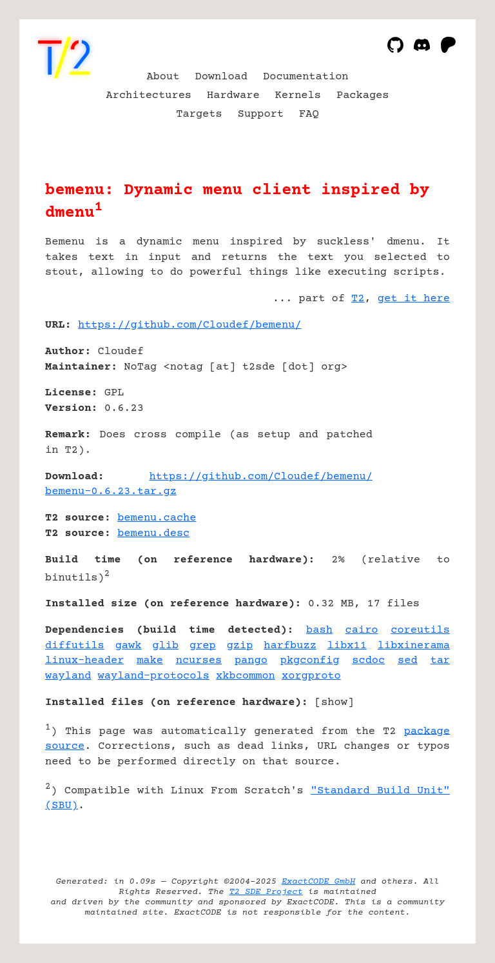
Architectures (149, 96)
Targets (199, 114)
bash (319, 630)
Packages (362, 96)
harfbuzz (290, 646)
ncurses (199, 661)
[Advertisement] (411, 401)
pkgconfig (310, 661)
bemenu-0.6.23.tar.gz (111, 492)
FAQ (309, 114)
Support (261, 114)
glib (165, 646)
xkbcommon (245, 676)
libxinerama (414, 646)
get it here (414, 299)
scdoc (368, 661)
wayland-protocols (153, 676)
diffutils (74, 646)
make (150, 661)
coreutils (420, 630)
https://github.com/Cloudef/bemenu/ (190, 325)
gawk (128, 646)
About (162, 77)
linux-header (84, 661)
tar (440, 661)
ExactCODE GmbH (318, 882)
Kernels (298, 96)
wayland (68, 676)
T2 (357, 299)
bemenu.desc (153, 534)
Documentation (306, 77)
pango (251, 661)
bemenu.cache (156, 518)
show (334, 703)
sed (408, 661)
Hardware (233, 96)
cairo (361, 630)
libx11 (347, 646)
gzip (240, 646)
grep (202, 646)
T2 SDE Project (265, 892)
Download (221, 77)
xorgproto (311, 676)
